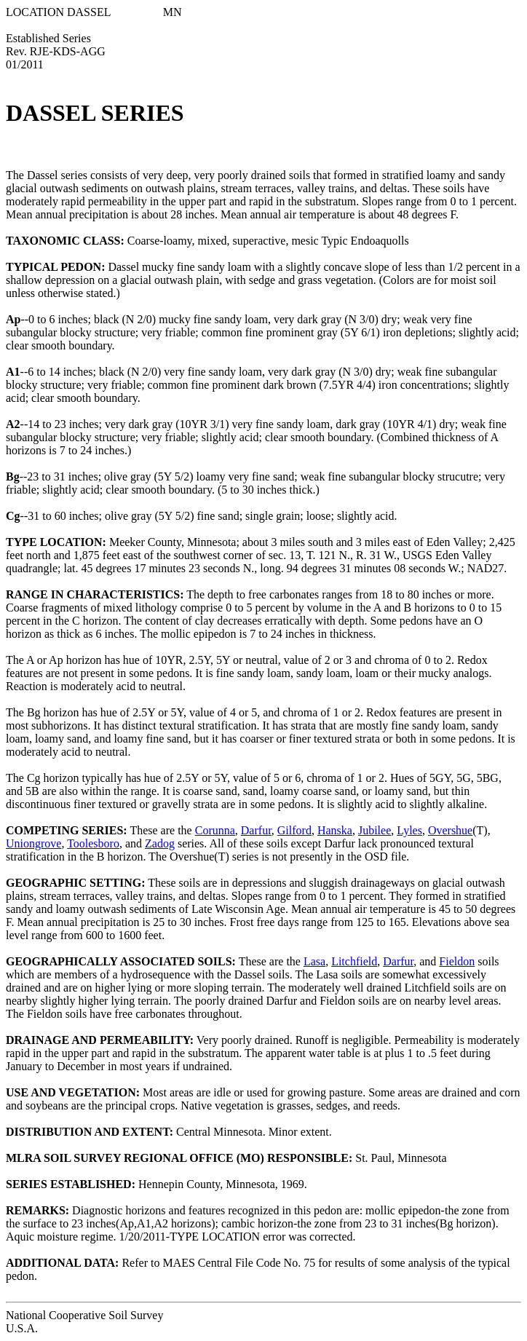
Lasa (314, 961)
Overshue (450, 830)
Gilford (294, 830)
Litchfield (354, 961)
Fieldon (457, 961)
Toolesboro (93, 843)
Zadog (160, 843)
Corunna (215, 830)
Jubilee (374, 830)
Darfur (256, 830)
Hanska (334, 830)
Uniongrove (33, 843)
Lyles (409, 830)
